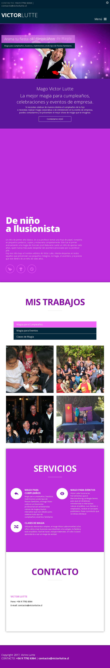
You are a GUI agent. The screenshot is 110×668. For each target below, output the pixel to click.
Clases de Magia (25, 336)
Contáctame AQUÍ (55, 119)
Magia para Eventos (27, 330)
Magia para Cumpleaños (29, 324)
